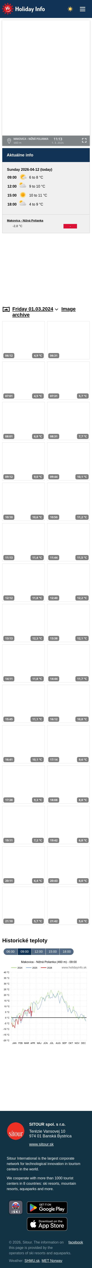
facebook (75, 1242)
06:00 (11, 951)
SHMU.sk (32, 1261)
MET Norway (52, 1261)
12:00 (39, 951)
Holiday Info (19, 5)
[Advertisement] (46, 266)
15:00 (53, 951)
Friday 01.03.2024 (35, 309)
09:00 (24, 951)
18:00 (67, 951)
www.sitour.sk (41, 1144)
